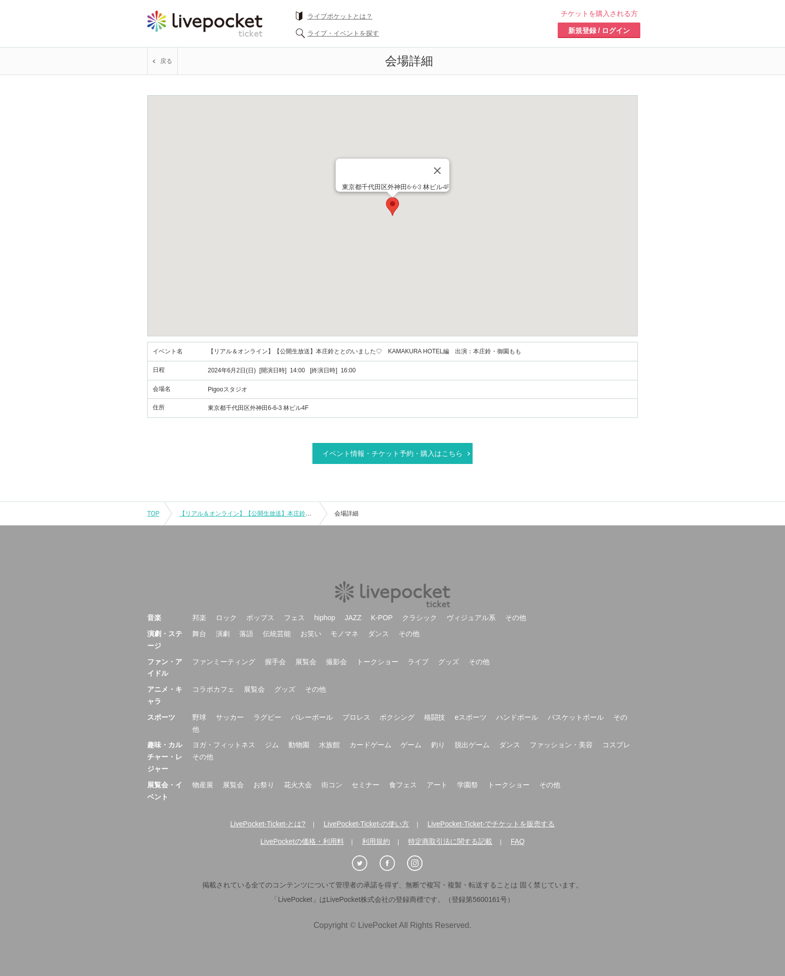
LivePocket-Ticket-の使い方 (367, 824)
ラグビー (267, 717)
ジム (272, 745)
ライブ (418, 662)
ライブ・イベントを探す (343, 33)
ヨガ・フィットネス (223, 745)
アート (437, 785)
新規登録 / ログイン (599, 31)
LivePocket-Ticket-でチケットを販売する (491, 824)
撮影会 (336, 662)
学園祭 (467, 785)
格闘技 (434, 717)
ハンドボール (517, 717)
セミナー (365, 785)
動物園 (298, 745)
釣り (438, 745)
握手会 (275, 662)
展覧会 (305, 662)
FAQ (518, 841)
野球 (199, 717)
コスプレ (616, 745)
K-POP (382, 618)
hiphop (324, 618)
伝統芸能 (277, 634)
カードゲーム (370, 745)
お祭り (263, 785)
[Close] (438, 171)
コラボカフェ (213, 689)
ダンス (378, 634)
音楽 (154, 618)
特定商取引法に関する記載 (450, 841)
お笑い (310, 634)
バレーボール (312, 717)
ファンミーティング (223, 662)
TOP (153, 513)
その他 (515, 618)
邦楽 (199, 618)
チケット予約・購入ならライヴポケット (204, 23)
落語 (246, 634)
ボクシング (397, 717)
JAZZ (353, 618)
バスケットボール (576, 717)
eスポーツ (471, 717)
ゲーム (411, 745)
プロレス (356, 717)
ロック (226, 618)
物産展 (202, 785)
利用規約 (376, 841)
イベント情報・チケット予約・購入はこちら (392, 453)
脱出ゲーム (472, 745)
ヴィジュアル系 (471, 618)
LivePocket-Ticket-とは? (267, 824)
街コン (331, 785)
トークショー (377, 662)
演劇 (223, 634)
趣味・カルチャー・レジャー (164, 757)
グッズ (448, 662)
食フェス (403, 785)
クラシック (419, 618)
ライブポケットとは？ (339, 16)
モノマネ (344, 634)
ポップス (260, 618)
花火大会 (298, 785)
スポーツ (161, 717)
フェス (294, 618)
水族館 (329, 745)
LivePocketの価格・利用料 (301, 841)
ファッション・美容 (561, 745)
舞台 (199, 634)
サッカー (230, 717)
